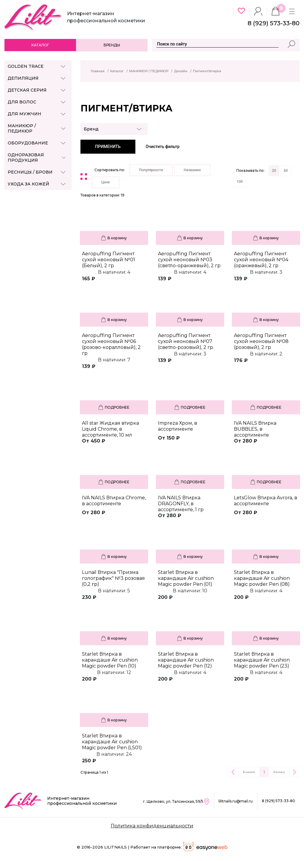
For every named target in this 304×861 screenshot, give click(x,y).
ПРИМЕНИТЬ (108, 146)
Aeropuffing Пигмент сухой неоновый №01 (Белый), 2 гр (108, 259)
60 (286, 171)
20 (274, 171)
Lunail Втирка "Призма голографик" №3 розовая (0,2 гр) (113, 578)
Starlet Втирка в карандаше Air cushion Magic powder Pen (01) (186, 578)
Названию (192, 170)
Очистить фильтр (163, 146)
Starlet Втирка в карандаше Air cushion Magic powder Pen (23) (262, 660)
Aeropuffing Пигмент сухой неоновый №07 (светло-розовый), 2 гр (185, 341)
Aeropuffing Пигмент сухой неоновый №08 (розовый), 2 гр (261, 341)
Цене (105, 182)
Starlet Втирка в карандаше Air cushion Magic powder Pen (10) (110, 660)
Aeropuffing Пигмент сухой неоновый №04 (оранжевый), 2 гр (261, 259)
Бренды (112, 45)
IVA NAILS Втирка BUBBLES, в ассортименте (255, 429)
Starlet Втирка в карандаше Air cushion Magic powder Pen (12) (186, 660)
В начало (249, 772)
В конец (279, 772)
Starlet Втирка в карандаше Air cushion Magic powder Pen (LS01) (112, 741)
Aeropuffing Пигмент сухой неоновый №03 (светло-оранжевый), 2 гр (189, 259)
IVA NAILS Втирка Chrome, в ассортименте (114, 500)
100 (240, 182)
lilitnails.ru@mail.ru (235, 801)
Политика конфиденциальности (152, 826)
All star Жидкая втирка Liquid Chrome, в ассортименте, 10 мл (110, 429)
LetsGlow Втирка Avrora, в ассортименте (265, 500)
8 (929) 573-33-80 (278, 801)
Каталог (40, 45)
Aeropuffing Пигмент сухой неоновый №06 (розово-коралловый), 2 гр (111, 344)
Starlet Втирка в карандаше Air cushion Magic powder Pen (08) (262, 578)
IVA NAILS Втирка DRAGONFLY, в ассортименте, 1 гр (181, 503)
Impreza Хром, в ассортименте (177, 426)
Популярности (151, 170)
